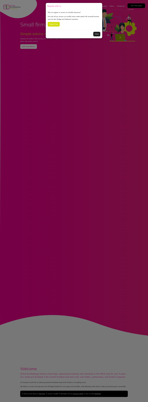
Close (97, 34)
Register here (53, 24)
